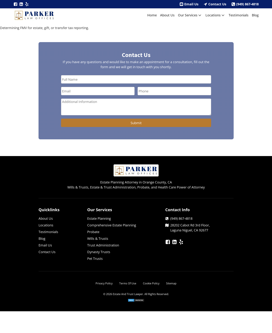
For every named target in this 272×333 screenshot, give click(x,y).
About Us (167, 15)
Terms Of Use (127, 283)
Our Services (190, 15)
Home (152, 15)
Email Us (191, 4)
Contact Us (217, 4)
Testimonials (238, 15)
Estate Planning (99, 218)
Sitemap (171, 283)
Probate (93, 232)
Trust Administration (103, 245)
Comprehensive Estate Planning (111, 225)
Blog (255, 15)
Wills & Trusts (97, 238)
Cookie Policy (151, 283)
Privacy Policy (104, 283)
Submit (136, 123)
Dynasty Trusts (98, 252)
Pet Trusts (95, 258)
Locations (215, 15)
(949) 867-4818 (247, 4)
